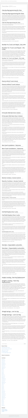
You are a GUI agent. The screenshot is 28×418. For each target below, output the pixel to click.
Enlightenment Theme (13, 416)
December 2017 (4, 363)
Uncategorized (17, 11)
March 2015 (3, 405)
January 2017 (3, 377)
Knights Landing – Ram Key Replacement (13, 277)
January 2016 (3, 392)
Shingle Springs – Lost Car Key (10, 311)
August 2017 (3, 368)
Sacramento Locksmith (4, 410)
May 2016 (3, 387)
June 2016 (3, 386)
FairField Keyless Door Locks (10, 212)
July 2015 (3, 400)
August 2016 (3, 383)
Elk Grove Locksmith (4, 409)
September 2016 (4, 382)
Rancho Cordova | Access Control (11, 178)
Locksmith (3, 411)
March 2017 (3, 374)
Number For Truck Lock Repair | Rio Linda (14, 44)
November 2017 (4, 364)
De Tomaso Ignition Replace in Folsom (6, 352)
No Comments (21, 11)
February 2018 (3, 360)
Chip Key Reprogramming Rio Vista (12, 10)
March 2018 (3, 359)
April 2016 (3, 388)
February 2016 (3, 391)
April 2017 (3, 373)
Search (25, 343)
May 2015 (3, 402)
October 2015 (3, 396)
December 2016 (4, 378)
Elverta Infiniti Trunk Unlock (10, 81)
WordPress (18, 416)
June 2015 (3, 401)
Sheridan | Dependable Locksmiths (12, 245)
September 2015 (4, 397)
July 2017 (3, 369)
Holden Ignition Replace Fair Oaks (6, 347)
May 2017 (3, 372)
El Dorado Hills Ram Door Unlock (11, 113)
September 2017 (4, 367)
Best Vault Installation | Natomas (11, 145)
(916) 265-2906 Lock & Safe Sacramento (9, 1)
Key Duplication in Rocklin (5, 351)
